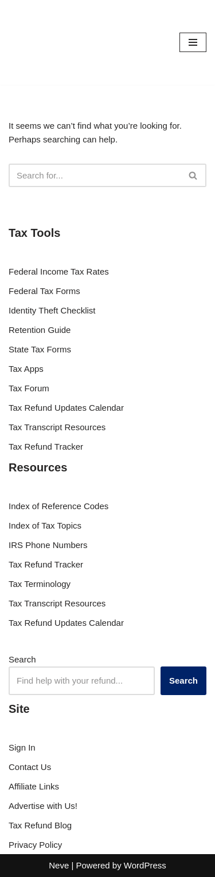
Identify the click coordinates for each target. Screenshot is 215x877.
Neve (59, 865)
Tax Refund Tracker (46, 446)
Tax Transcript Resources (57, 427)
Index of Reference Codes (58, 506)
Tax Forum (29, 388)
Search (22, 659)
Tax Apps (26, 369)
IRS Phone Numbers (48, 545)
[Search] (95, 175)
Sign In (22, 747)
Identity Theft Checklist (52, 310)
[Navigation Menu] (192, 42)
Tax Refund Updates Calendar (66, 407)
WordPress (145, 865)
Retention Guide (40, 330)
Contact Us (30, 767)
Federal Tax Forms (44, 291)
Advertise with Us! (43, 806)
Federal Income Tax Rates (59, 271)
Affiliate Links (34, 786)
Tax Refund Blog (40, 825)
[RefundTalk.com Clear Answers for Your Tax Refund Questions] (43, 42)
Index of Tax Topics (45, 525)
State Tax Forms (40, 349)
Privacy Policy (35, 845)
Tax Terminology (40, 584)
